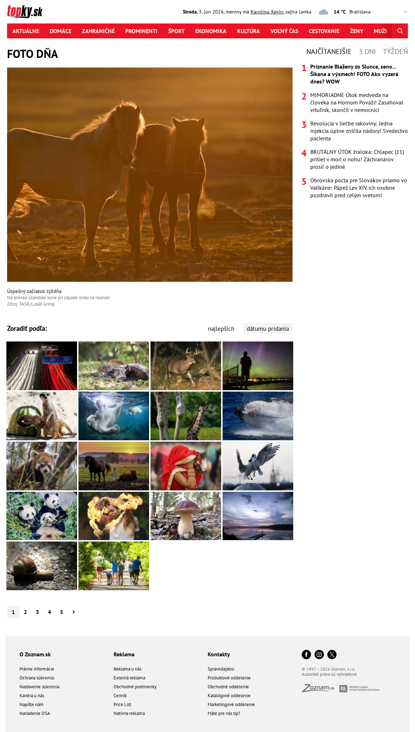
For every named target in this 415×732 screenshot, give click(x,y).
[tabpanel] (354, 131)
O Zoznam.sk (35, 654)
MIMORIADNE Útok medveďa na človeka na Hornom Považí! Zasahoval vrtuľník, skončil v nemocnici (356, 102)
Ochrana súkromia (37, 678)
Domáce (60, 30)
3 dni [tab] (367, 51)
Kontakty (219, 654)
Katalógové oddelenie (229, 696)
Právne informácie (37, 669)
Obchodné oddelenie (228, 687)
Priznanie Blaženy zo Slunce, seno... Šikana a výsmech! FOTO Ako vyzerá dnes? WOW (354, 74)
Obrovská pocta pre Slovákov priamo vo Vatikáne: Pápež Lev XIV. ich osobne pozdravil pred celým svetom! (358, 188)
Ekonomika (210, 30)
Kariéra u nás (32, 696)
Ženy (356, 30)
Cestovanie (324, 30)
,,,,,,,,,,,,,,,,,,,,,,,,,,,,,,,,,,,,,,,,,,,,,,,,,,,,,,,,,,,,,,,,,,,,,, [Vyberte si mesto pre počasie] (380, 12)
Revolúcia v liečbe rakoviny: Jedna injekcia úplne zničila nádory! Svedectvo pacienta (359, 131)
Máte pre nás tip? (224, 713)
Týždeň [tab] (395, 51)
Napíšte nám (32, 704)
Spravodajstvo (221, 669)
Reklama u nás (127, 669)
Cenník (120, 696)
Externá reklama (129, 678)
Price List (122, 704)
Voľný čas (284, 30)
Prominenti (141, 30)
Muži (380, 30)
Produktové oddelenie (229, 678)
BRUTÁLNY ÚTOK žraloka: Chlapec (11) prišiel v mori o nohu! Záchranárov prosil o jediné (357, 159)
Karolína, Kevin (267, 12)
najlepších (221, 329)
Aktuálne (25, 30)
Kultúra (248, 30)
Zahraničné (98, 30)
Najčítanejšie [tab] (329, 51)
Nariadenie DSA (35, 713)
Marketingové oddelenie (231, 704)
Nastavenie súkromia (39, 687)
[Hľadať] (400, 30)
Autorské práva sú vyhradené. (330, 674)
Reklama (124, 654)
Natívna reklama (129, 713)
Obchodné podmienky (135, 687)
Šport (176, 30)
